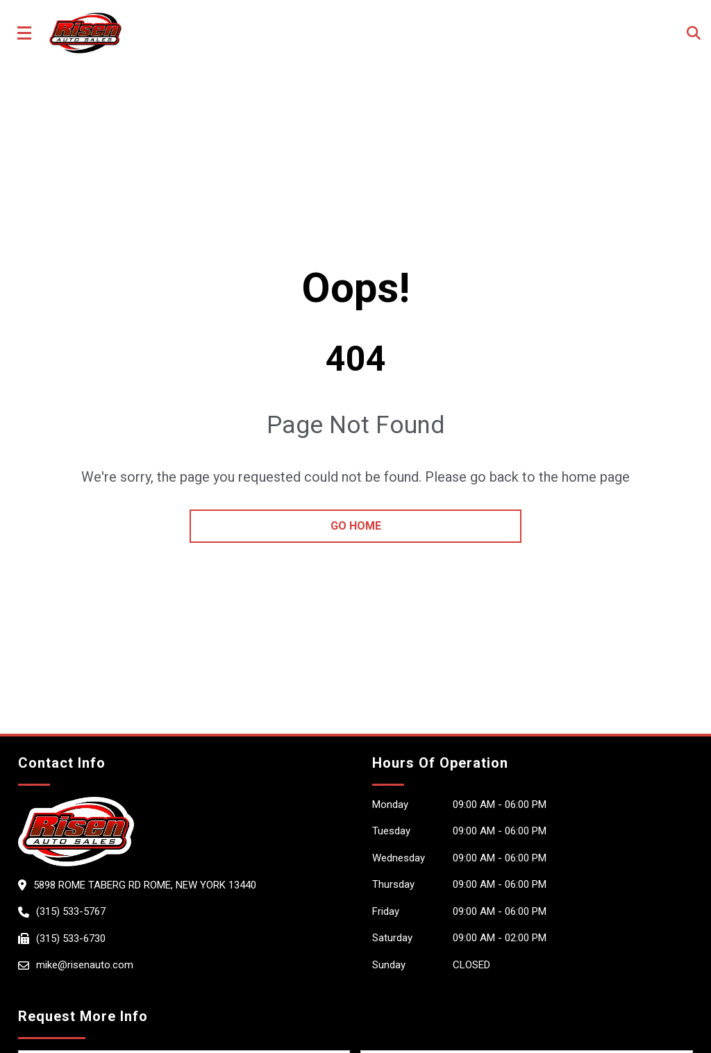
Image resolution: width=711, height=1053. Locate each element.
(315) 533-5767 (71, 911)
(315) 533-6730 (71, 938)
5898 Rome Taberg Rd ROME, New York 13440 (144, 885)
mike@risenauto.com (84, 965)
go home (356, 525)
